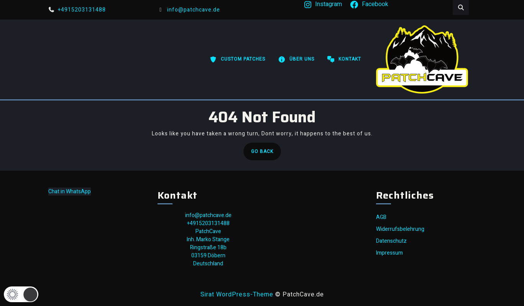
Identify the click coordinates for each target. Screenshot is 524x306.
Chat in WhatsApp (69, 192)
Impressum (389, 253)
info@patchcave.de (189, 10)
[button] (21, 294)
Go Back (266, 153)
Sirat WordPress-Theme (236, 294)
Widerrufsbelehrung (400, 229)
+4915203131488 (77, 10)
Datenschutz (391, 241)
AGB (381, 217)
